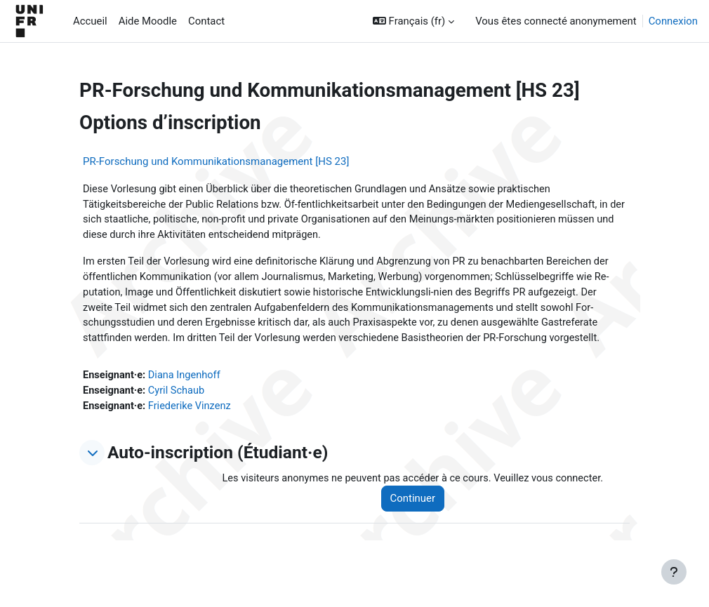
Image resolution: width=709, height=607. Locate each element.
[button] (413, 21)
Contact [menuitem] (206, 21)
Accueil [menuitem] (90, 21)
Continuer (417, 504)
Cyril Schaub (178, 395)
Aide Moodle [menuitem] (148, 21)
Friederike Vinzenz (192, 410)
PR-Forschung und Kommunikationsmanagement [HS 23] (216, 161)
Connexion (673, 21)
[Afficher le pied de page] (674, 572)
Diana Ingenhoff (186, 379)
